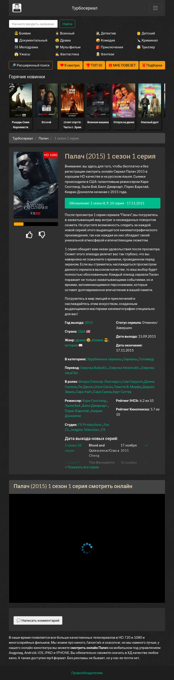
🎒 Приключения (109, 47)
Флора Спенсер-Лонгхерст (100, 381)
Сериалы (130, 359)
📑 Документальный (28, 40)
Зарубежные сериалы (104, 359)
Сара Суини (102, 392)
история (71, 345)
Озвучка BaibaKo (94, 368)
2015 (89, 322)
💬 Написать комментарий (38, 620)
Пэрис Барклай (77, 411)
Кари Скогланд (94, 400)
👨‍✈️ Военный (64, 33)
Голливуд (146, 359)
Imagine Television (85, 429)
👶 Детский (146, 33)
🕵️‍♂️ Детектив (106, 33)
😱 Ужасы (22, 54)
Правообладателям (87, 673)
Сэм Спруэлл (132, 381)
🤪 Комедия (105, 40)
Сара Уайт (84, 392)
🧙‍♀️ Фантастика (67, 54)
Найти (67, 24)
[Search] (33, 24)
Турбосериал (84, 7)
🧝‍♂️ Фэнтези (105, 54)
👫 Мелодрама (26, 47)
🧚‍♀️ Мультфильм (67, 47)
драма (80, 340)
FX (103, 429)
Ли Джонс (86, 387)
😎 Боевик (22, 33)
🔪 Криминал (147, 40)
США (81, 331)
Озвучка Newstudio (124, 368)
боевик (97, 340)
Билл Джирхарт (94, 405)
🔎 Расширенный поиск (31, 65)
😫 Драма (63, 40)
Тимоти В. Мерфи (127, 387)
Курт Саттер (122, 392)
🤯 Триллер (146, 47)
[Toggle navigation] (155, 8)
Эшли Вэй (72, 405)
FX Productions (90, 424)
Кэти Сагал (104, 387)
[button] (82, 467)
